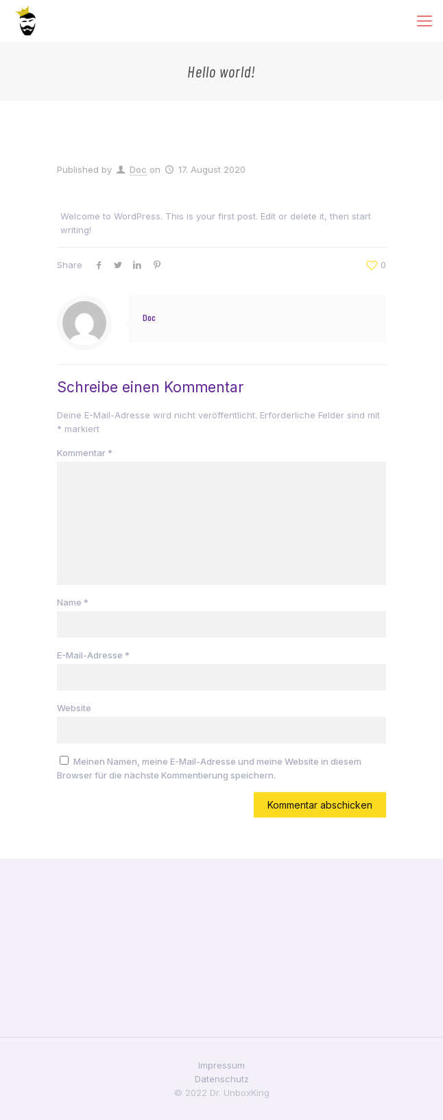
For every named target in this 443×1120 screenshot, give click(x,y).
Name (72, 602)
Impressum (221, 1065)
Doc (138, 169)
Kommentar (84, 452)
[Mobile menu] (424, 20)
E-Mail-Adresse (93, 655)
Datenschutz (222, 1078)
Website (74, 707)
